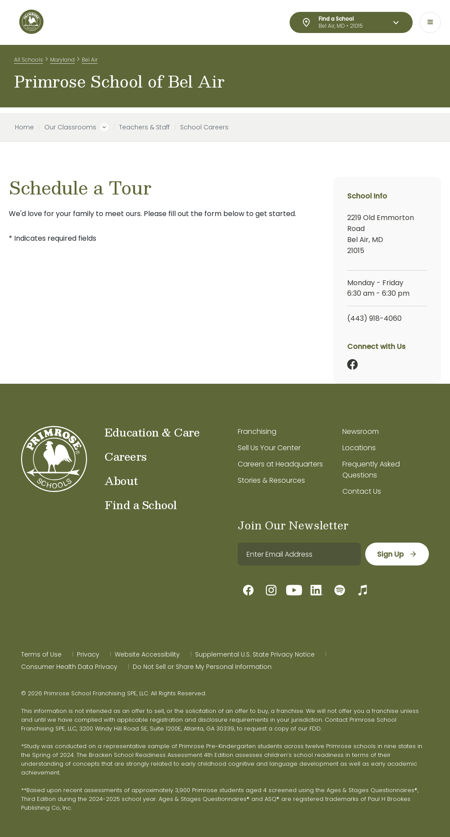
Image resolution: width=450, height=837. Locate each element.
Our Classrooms (70, 127)
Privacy (88, 654)
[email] (299, 554)
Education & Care (152, 432)
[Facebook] (352, 364)
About (121, 480)
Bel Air (90, 61)
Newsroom (360, 431)
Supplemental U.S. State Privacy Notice (255, 654)
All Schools (28, 61)
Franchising (257, 431)
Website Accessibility (147, 654)
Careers (126, 456)
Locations (359, 448)
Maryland (62, 61)
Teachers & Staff (144, 127)
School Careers (204, 127)
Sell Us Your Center (269, 448)
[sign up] (396, 554)
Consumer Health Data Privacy (69, 666)
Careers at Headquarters (280, 464)
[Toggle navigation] (430, 22)
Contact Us (361, 491)
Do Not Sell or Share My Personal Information (202, 666)
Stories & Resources (271, 480)
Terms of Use (41, 654)
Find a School (141, 505)
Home (24, 127)
